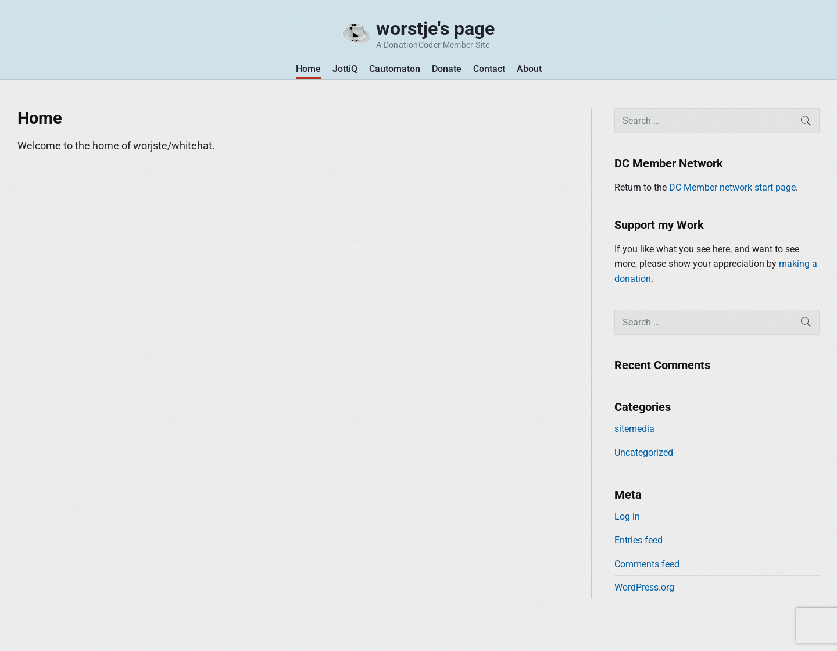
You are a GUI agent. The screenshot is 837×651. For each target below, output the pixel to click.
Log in (627, 516)
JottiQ (344, 68)
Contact (489, 68)
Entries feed (638, 540)
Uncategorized (643, 452)
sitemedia (634, 428)
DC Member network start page (732, 187)
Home (308, 68)
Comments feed (646, 564)
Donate (447, 68)
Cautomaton (394, 68)
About (529, 68)
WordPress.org (644, 587)
